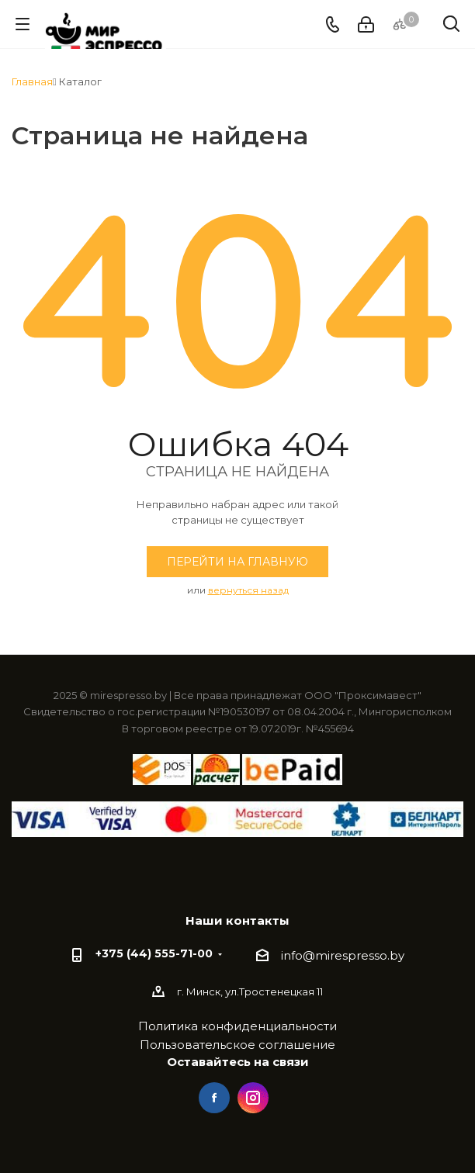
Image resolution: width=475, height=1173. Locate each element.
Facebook (214, 1097)
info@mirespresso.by (342, 955)
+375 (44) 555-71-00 (154, 953)
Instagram (253, 1097)
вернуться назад (248, 590)
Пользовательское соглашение (237, 1044)
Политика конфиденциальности (237, 1026)
